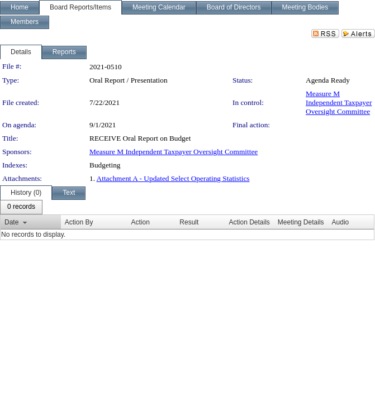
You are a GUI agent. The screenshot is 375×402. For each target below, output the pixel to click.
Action (140, 222)
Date (11, 222)
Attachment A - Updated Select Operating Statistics (173, 178)
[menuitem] (21, 207)
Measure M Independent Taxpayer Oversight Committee (339, 102)
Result (188, 222)
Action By (79, 222)
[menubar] (21, 207)
